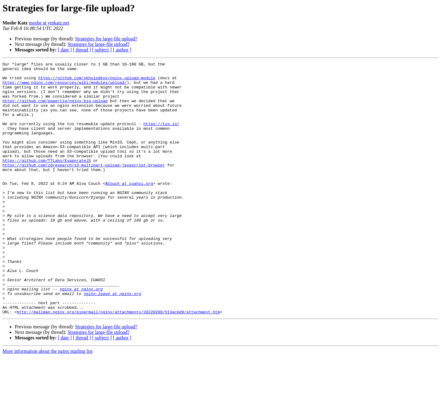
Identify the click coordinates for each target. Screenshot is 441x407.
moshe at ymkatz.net (49, 22)
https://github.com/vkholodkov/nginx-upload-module (96, 81)
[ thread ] (82, 49)
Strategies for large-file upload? (106, 38)
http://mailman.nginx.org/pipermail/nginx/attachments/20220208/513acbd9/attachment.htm (118, 362)
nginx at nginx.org (81, 335)
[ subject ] (102, 49)
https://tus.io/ (161, 136)
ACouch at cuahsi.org (129, 208)
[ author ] (122, 49)
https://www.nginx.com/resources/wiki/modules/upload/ (64, 87)
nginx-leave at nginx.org (112, 340)
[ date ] (65, 49)
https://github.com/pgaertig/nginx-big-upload (54, 109)
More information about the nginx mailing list (47, 401)
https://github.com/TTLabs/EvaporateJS (46, 180)
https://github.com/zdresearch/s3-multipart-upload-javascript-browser (83, 186)
